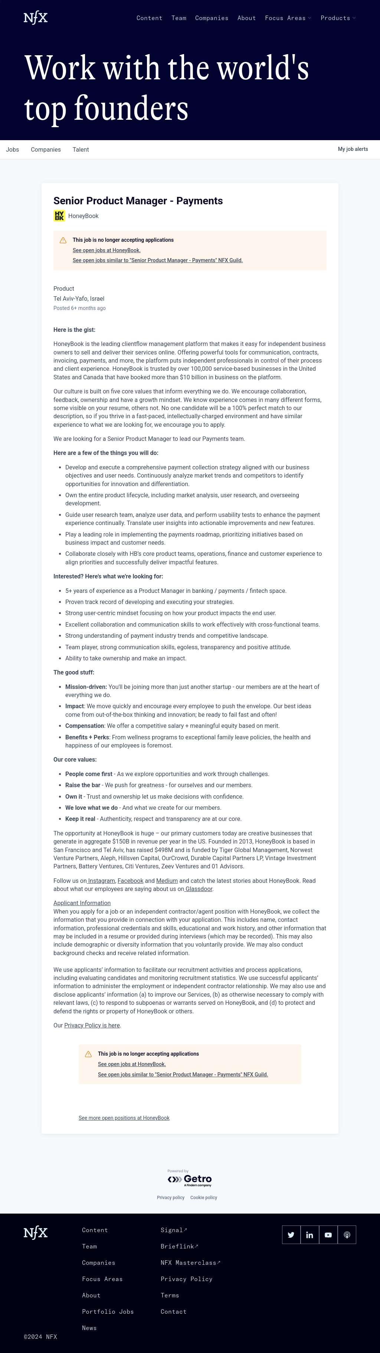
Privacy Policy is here (92, 1025)
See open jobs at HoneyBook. (107, 250)
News (89, 1327)
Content (150, 18)
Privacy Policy (187, 1279)
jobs (12, 149)
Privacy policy (170, 1197)
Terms (170, 1295)
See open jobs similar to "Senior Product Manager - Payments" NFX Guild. (158, 260)
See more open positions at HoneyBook (124, 1118)
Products (338, 18)
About (247, 18)
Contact (174, 1311)
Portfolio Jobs (108, 1311)
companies (46, 149)
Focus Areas (288, 18)
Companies (212, 18)
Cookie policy (203, 1197)
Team (178, 18)
